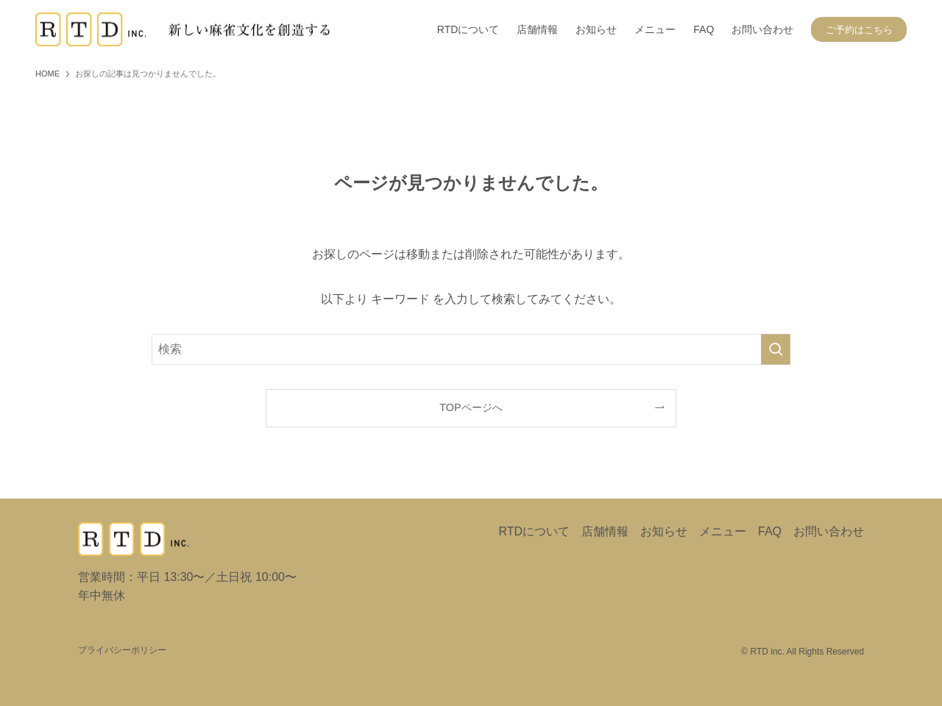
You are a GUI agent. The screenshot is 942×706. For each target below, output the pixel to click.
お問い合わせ (828, 531)
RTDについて (534, 531)
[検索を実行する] (775, 349)
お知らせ (663, 531)
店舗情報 (604, 531)
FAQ (770, 531)
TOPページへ (470, 407)
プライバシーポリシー (122, 650)
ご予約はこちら (859, 29)
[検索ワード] (471, 349)
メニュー (722, 531)
